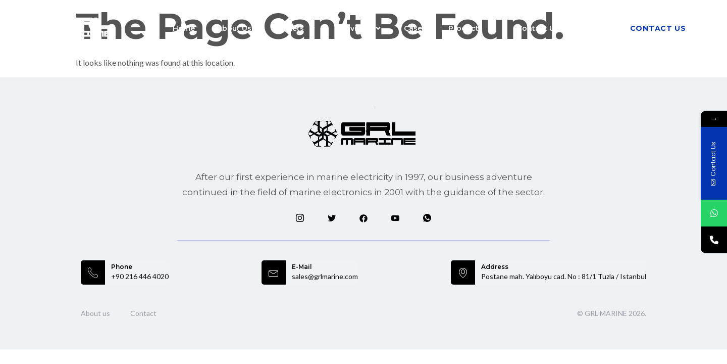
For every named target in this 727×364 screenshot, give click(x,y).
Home (184, 28)
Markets (295, 28)
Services (360, 28)
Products (471, 28)
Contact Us (538, 28)
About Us (234, 28)
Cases (415, 28)
